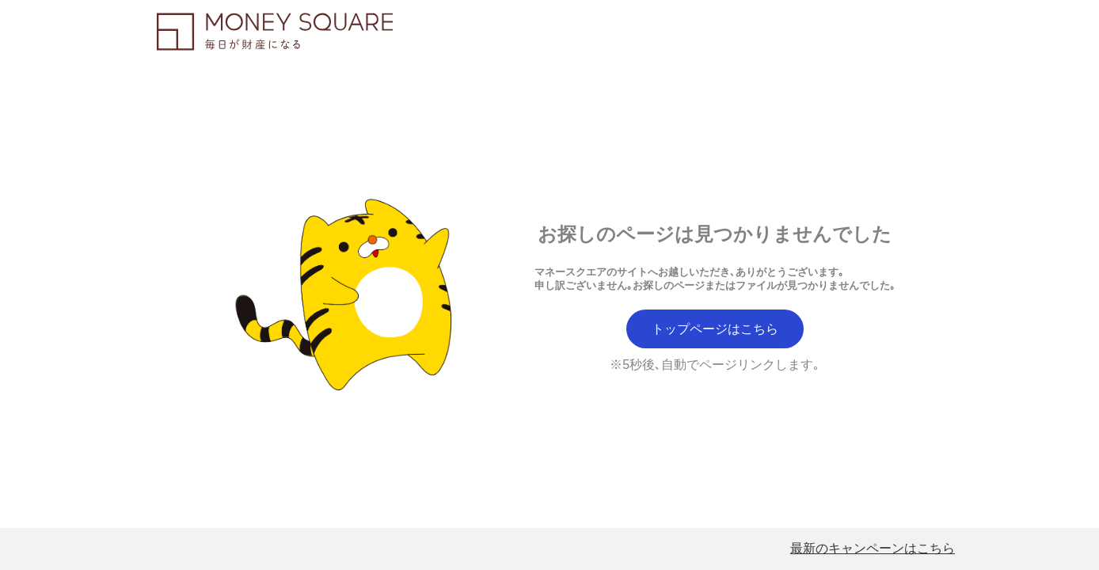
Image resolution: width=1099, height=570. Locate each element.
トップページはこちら (715, 329)
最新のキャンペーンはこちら (872, 548)
